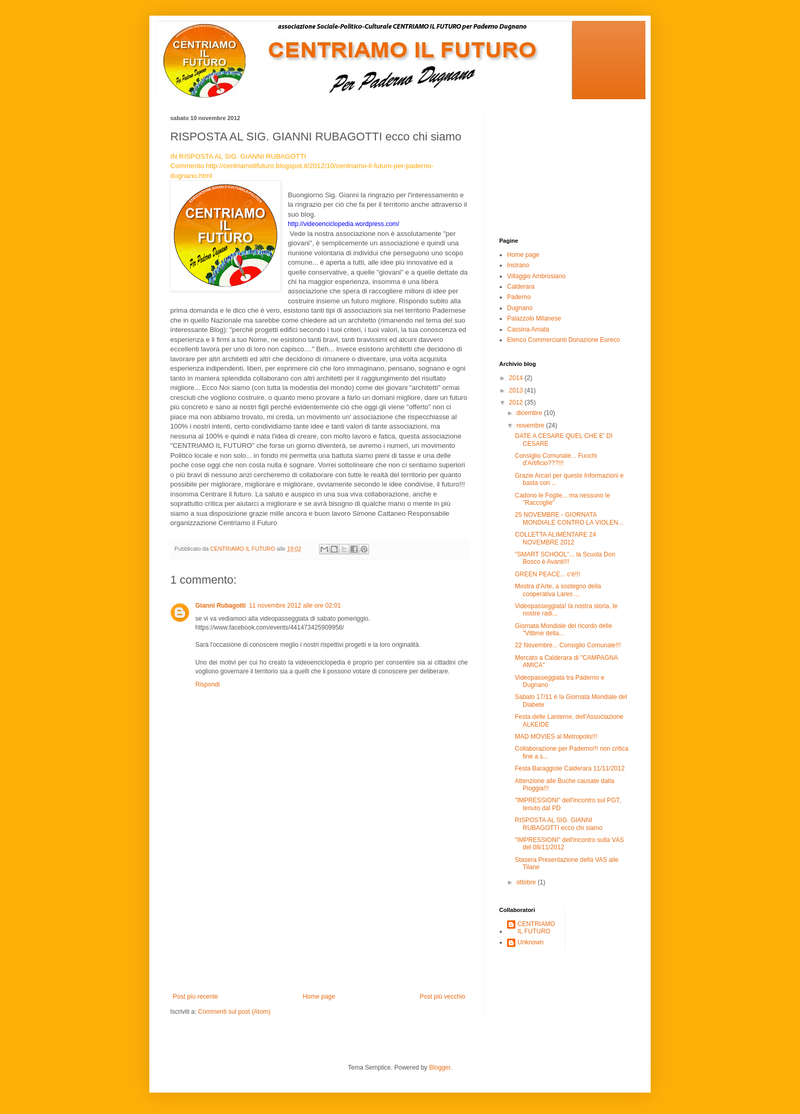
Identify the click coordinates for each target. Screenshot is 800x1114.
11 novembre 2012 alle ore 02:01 (295, 605)
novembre (531, 425)
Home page (319, 996)
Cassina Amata (528, 329)
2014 (517, 378)
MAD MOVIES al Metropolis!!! (556, 736)
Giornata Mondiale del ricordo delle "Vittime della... (563, 629)
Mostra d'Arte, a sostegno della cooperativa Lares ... (558, 590)
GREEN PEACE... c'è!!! (547, 574)
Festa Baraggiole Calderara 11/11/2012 (570, 768)
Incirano (518, 265)
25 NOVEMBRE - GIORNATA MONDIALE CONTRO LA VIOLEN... (569, 518)
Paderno (519, 297)
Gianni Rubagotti (220, 605)
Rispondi (207, 684)
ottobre (527, 882)
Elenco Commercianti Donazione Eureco (563, 339)
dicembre (530, 413)
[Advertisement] (319, 914)
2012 (517, 402)
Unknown (530, 942)
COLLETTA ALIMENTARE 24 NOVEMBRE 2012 (555, 538)
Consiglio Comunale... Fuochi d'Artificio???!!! (556, 459)
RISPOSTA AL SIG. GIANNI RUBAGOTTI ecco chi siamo (559, 823)
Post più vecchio (442, 996)
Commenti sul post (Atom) (234, 1011)
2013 (517, 390)
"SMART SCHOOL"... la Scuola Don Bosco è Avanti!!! (565, 558)
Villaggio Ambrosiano (536, 276)
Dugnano (520, 308)
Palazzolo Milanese (534, 318)
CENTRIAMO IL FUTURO (536, 927)
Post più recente (195, 996)
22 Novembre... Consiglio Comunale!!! (568, 645)
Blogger (440, 1067)
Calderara (521, 286)
